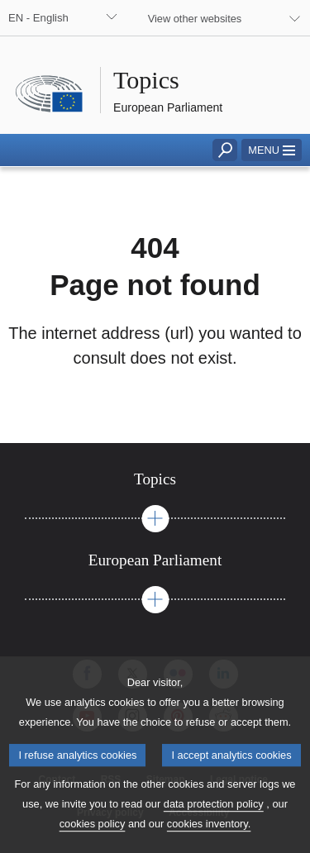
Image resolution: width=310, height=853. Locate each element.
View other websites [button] (195, 18)
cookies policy (93, 841)
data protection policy (214, 821)
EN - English (38, 18)
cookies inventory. (208, 841)
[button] (271, 150)
